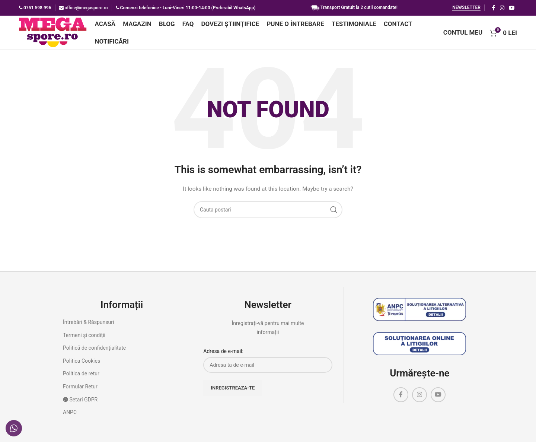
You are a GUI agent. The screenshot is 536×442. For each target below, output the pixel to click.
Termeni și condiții (84, 340)
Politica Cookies (81, 366)
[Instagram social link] (502, 8)
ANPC (70, 417)
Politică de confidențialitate (94, 353)
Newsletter (466, 7)
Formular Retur (80, 391)
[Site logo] (58, 35)
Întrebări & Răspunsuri (88, 327)
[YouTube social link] (512, 8)
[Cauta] (268, 214)
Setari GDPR (80, 404)
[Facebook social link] (493, 8)
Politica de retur (81, 378)
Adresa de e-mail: (223, 356)
